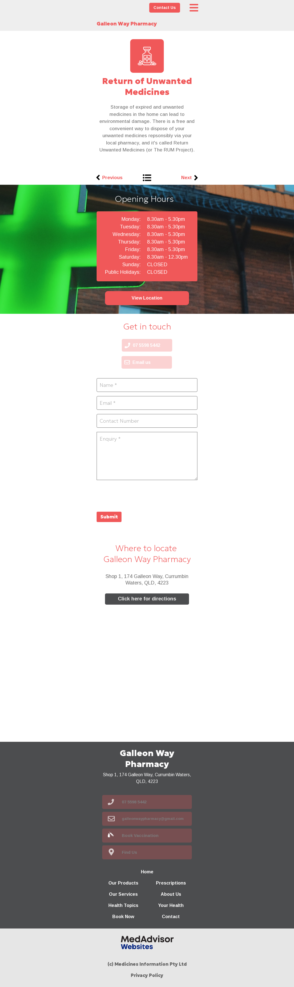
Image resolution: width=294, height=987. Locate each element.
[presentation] (139, 495)
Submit (109, 517)
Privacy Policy (147, 975)
